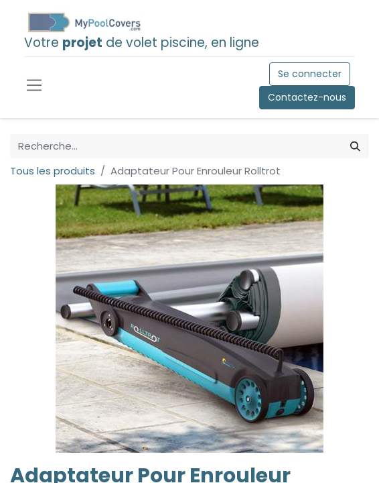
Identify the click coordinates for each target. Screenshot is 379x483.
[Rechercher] (355, 146)
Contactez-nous (307, 97)
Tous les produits (52, 171)
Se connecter (310, 73)
